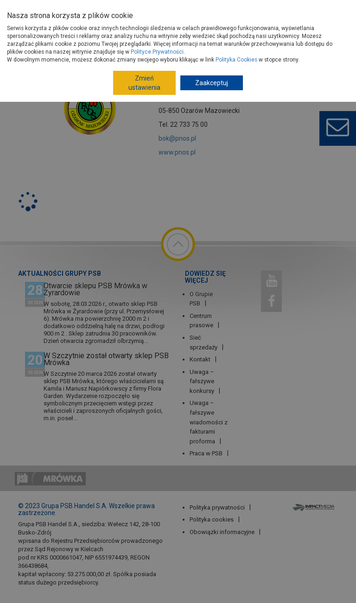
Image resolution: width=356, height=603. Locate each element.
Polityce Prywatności (157, 52)
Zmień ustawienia (144, 83)
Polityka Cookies (236, 59)
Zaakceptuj (211, 83)
